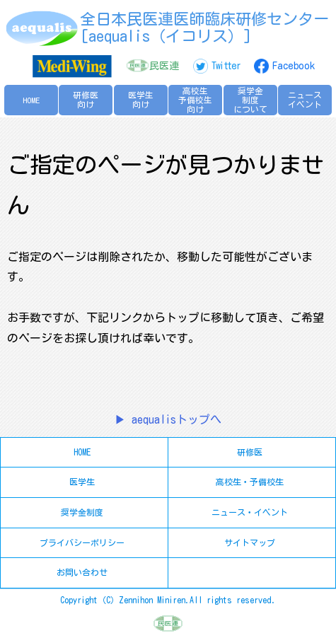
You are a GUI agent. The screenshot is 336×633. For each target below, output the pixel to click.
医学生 (82, 481)
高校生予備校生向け (195, 100)
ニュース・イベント (250, 512)
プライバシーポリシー (82, 542)
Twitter (226, 66)
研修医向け (85, 99)
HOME (31, 100)
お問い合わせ (82, 572)
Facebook (293, 66)
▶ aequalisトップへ (168, 419)
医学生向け (140, 99)
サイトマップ (249, 542)
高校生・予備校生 (250, 481)
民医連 (164, 66)
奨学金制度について (250, 100)
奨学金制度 (82, 512)
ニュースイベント (305, 99)
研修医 (249, 452)
